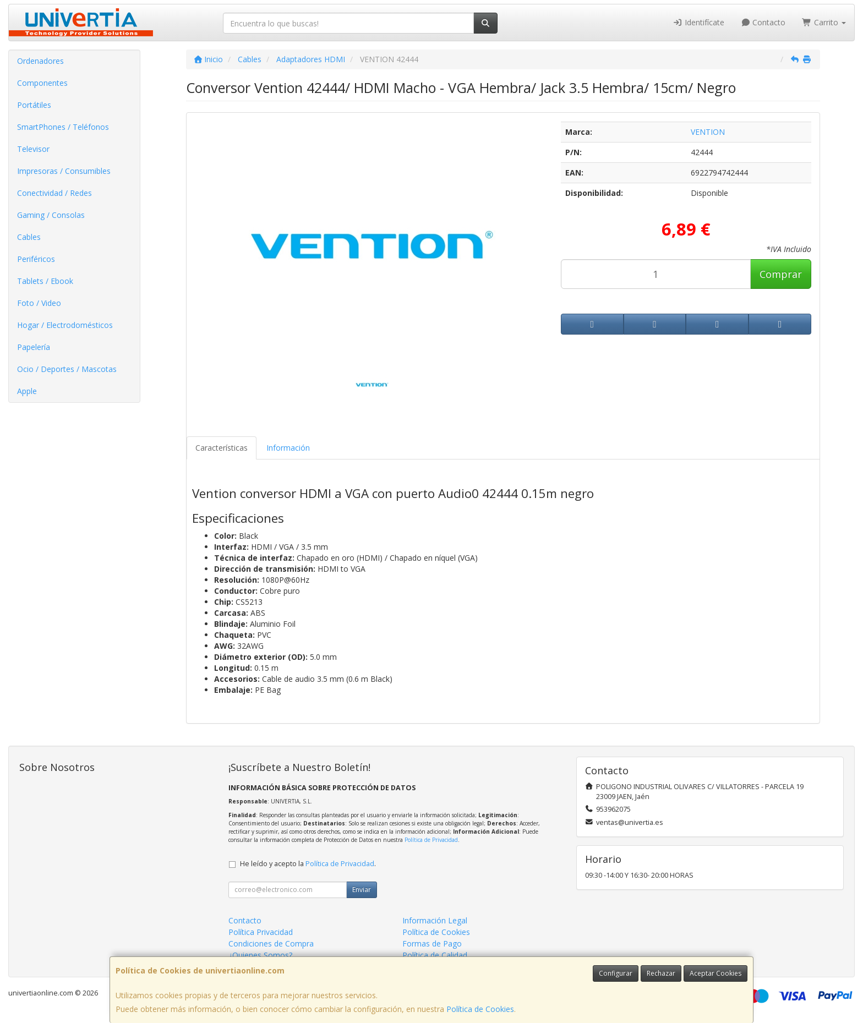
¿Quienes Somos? (260, 955)
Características (221, 447)
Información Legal (434, 920)
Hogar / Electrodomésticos (65, 325)
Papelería (33, 347)
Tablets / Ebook (45, 281)
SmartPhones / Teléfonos (63, 127)
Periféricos (36, 259)
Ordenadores (40, 61)
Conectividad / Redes (54, 193)
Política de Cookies (480, 1009)
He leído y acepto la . (308, 863)
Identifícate (698, 22)
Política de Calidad (434, 955)
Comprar (781, 274)
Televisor (33, 149)
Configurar (615, 973)
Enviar (361, 889)
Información (288, 447)
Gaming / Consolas (51, 215)
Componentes (42, 83)
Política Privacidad (260, 932)
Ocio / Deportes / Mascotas (67, 369)
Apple (27, 391)
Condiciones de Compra (271, 943)
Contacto (763, 22)
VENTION (708, 132)
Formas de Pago (432, 943)
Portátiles (34, 105)
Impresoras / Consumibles (64, 171)
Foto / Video (39, 303)
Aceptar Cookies (715, 973)
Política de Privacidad (431, 840)
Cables (29, 237)
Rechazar (661, 973)
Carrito (824, 22)
